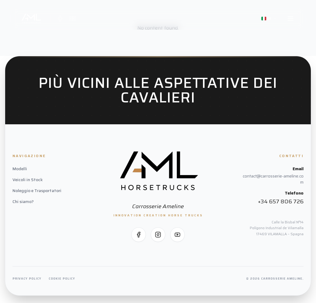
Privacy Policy (26, 278)
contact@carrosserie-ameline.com (273, 179)
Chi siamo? (23, 201)
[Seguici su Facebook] (138, 234)
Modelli (19, 168)
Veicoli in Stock (27, 179)
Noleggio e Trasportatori (36, 190)
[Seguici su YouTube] (177, 234)
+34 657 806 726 (281, 201)
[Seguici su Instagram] (158, 234)
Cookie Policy (62, 278)
